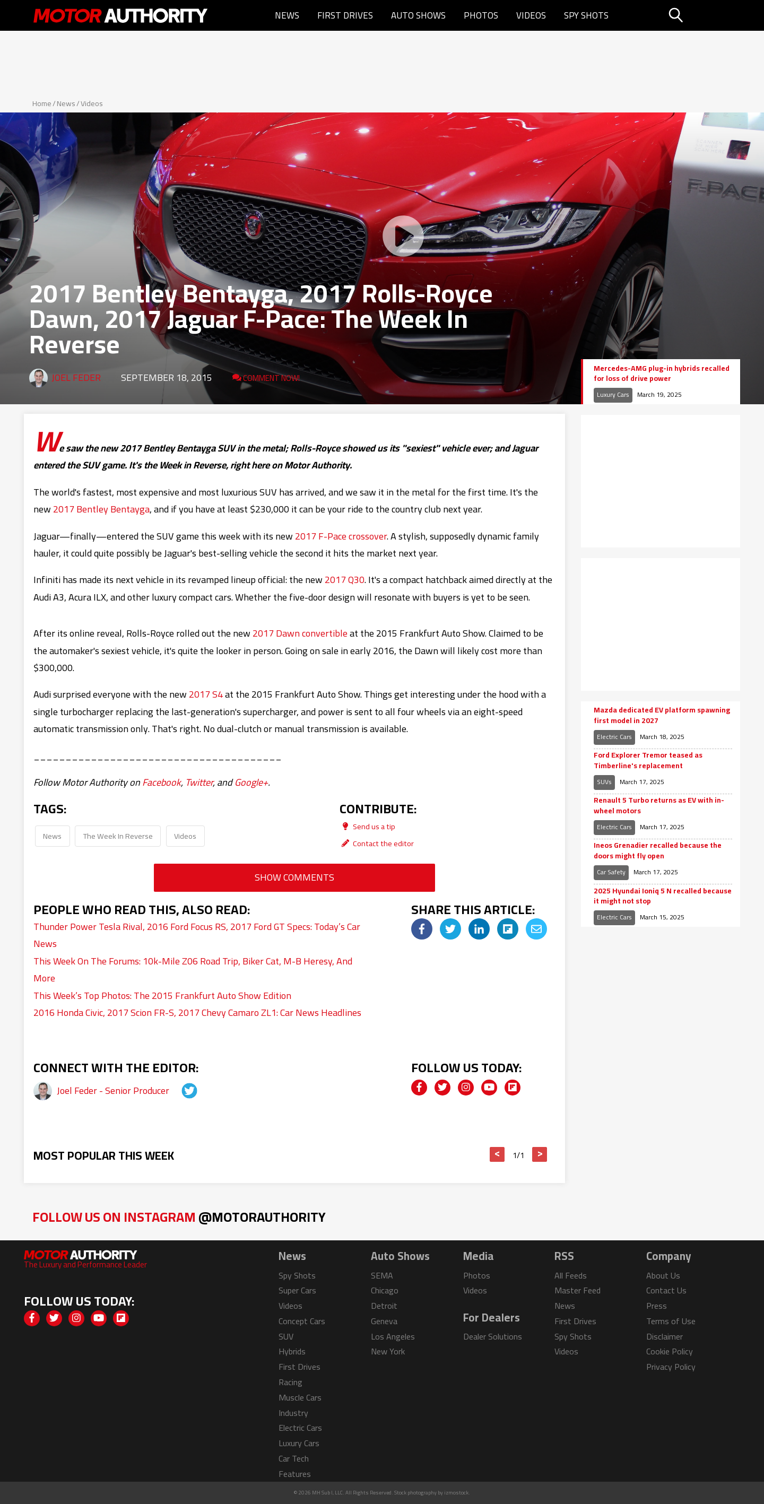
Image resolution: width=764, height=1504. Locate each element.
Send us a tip (367, 826)
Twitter (199, 782)
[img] (421, 929)
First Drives (345, 15)
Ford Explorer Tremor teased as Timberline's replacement (648, 760)
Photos (481, 15)
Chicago (384, 1290)
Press (656, 1306)
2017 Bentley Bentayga (101, 509)
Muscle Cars (300, 1397)
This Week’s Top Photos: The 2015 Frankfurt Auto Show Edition (162, 995)
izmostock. (457, 1493)
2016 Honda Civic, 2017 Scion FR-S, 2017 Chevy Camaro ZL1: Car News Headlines (197, 1012)
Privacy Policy (671, 1367)
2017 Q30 (344, 579)
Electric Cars (614, 737)
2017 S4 (206, 694)
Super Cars (297, 1290)
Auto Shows (418, 15)
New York (388, 1351)
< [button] (497, 1154)
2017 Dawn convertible (300, 633)
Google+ (251, 782)
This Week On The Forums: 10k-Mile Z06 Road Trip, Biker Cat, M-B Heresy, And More (192, 969)
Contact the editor (377, 843)
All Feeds (570, 1275)
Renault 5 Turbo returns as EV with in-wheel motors (659, 805)
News (287, 15)
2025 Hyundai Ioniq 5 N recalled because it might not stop (663, 896)
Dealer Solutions (492, 1336)
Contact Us (666, 1290)
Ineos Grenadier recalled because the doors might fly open (658, 850)
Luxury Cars (613, 394)
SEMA (382, 1275)
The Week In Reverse (118, 836)
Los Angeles (393, 1336)
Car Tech (294, 1458)
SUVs (604, 782)
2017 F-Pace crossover (341, 536)
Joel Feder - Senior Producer (114, 1090)
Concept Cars (302, 1321)
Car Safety (611, 872)
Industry (293, 1413)
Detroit (384, 1306)
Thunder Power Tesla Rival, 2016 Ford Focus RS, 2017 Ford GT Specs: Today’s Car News (196, 935)
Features (295, 1474)
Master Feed (577, 1290)
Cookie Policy (669, 1351)
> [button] (540, 1154)
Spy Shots (586, 15)
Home (41, 103)
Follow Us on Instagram (179, 1216)
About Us (663, 1275)
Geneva (384, 1321)
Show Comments (294, 877)
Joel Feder (76, 377)
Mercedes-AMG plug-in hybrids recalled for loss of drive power (662, 373)
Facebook (161, 782)
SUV (286, 1336)
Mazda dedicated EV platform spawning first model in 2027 (662, 715)
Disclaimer (664, 1336)
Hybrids (292, 1351)
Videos (531, 15)
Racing (290, 1382)
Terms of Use (671, 1321)
